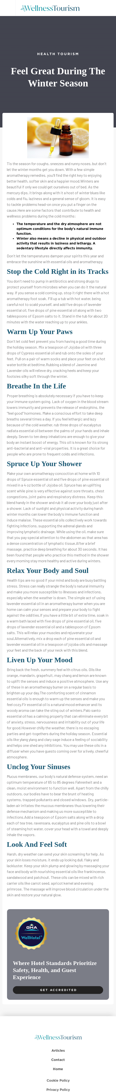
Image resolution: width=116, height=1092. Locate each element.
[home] (51, 8)
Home (58, 1075)
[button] (8, 8)
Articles (58, 1057)
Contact (58, 1066)
